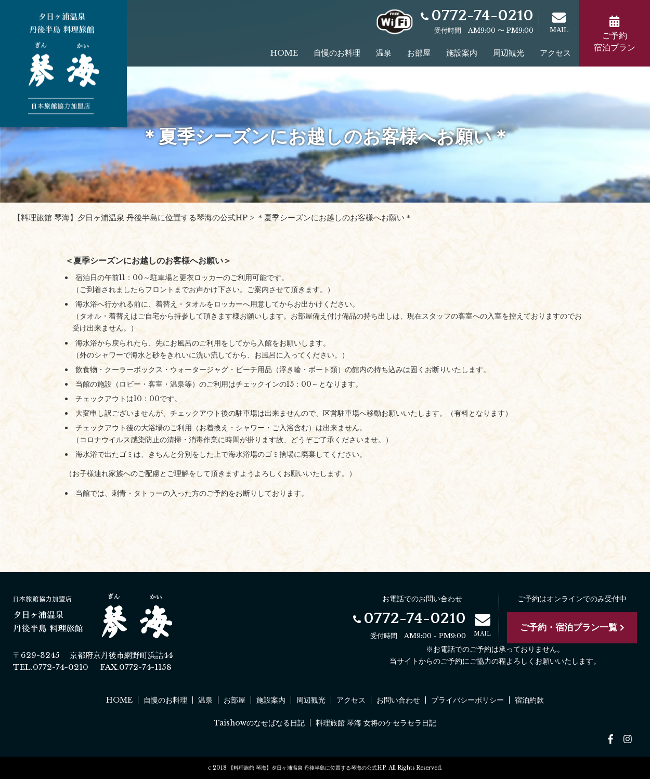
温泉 (384, 53)
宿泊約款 (529, 700)
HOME (284, 53)
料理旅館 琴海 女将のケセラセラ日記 (376, 723)
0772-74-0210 (477, 15)
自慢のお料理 (337, 53)
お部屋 (419, 53)
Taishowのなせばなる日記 (259, 723)
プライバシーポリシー (467, 700)
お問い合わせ (398, 700)
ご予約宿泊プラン (614, 34)
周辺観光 (508, 53)
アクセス (555, 53)
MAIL (559, 22)
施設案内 (461, 53)
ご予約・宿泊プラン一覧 (572, 627)
